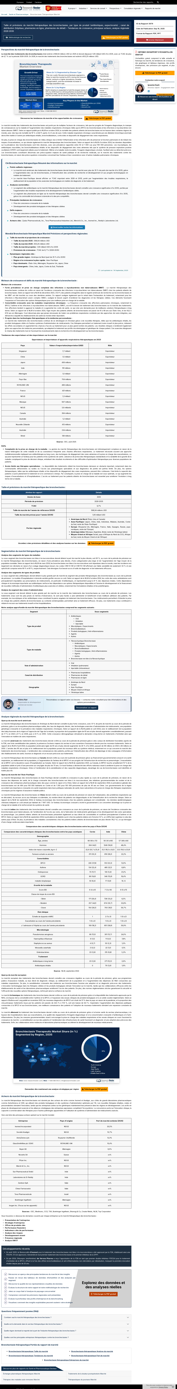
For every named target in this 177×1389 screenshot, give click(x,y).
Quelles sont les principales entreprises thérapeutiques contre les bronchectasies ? (36, 1337)
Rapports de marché (152, 8)
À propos (20, 2)
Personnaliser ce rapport (86, 708)
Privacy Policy (163, 1387)
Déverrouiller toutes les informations (67, 227)
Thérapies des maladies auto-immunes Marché (21, 1380)
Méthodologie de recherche (18, 37)
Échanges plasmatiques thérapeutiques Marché (21, 1374)
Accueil (4, 14)
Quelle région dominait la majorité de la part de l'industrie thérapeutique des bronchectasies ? (40, 1331)
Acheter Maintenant (155, 40)
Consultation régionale (132, 8)
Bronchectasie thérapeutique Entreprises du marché (66, 1360)
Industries (82, 8)
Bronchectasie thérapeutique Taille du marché (28, 1351)
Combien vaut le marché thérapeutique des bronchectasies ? (27, 1317)
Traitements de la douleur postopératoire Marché (87, 1374)
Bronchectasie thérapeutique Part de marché (90, 1356)
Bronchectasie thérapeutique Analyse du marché (92, 1351)
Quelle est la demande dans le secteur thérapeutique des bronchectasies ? (33, 1324)
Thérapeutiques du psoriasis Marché (82, 1380)
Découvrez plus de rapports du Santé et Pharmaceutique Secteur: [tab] (30, 1368)
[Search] (157, 2)
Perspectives (115, 8)
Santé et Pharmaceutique (18, 14)
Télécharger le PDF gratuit (115, 37)
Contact (29, 2)
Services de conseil (98, 8)
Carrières (38, 2)
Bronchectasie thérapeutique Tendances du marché (31, 1356)
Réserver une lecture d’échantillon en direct (156, 97)
